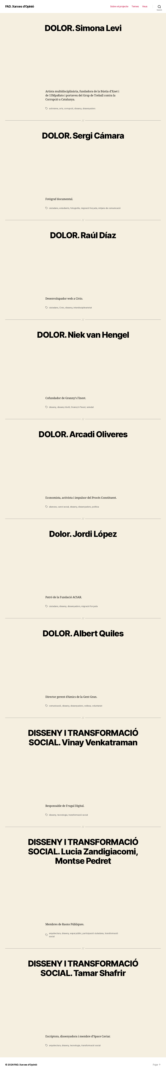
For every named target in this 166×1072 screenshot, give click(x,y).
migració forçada (89, 208)
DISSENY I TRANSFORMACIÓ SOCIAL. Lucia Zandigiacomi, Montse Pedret (83, 851)
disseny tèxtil (63, 407)
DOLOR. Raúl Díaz (83, 235)
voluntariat (97, 705)
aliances (53, 506)
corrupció (68, 108)
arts (61, 108)
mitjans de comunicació (109, 208)
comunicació (55, 705)
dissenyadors (89, 108)
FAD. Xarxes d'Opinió (19, 6)
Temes (135, 6)
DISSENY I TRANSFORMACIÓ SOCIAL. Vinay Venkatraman (83, 737)
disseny (77, 108)
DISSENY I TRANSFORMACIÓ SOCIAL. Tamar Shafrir (83, 968)
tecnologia (62, 815)
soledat (90, 407)
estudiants (64, 208)
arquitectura (55, 933)
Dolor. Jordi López (83, 534)
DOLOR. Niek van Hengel (83, 335)
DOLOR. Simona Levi (83, 28)
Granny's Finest (78, 407)
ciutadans (53, 208)
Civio (61, 307)
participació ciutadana (93, 933)
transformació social (78, 815)
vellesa (87, 705)
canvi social (63, 506)
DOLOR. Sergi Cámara (83, 136)
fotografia (75, 208)
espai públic (75, 933)
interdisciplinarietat (83, 307)
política (95, 506)
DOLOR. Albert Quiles (83, 633)
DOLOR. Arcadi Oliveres (83, 434)
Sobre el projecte (119, 6)
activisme (53, 108)
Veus (144, 6)
